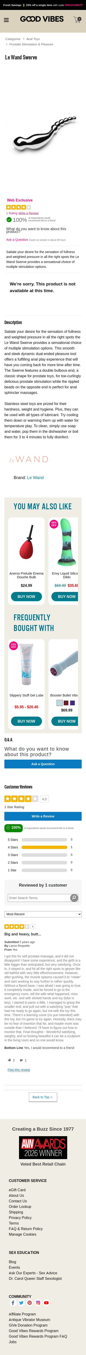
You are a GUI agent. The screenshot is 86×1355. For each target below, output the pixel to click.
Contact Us (18, 1201)
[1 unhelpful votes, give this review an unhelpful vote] (22, 1060)
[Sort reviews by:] (43, 914)
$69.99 (66, 710)
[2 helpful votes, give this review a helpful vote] (10, 1060)
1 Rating (11, 213)
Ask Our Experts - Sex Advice (33, 1273)
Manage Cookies (22, 1234)
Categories (12, 39)
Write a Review (29, 213)
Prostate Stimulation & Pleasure (31, 44)
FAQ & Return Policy (26, 1228)
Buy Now (26, 596)
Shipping (16, 1212)
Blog (12, 1261)
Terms (14, 1223)
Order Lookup (20, 1206)
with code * (43, 5)
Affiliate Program (22, 1314)
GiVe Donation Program (28, 1325)
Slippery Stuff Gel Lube (26, 695)
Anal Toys (33, 39)
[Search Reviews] (43, 898)
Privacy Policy (20, 1217)
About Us (16, 1195)
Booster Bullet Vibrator (66, 695)
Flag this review (19, 1070)
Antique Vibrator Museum (29, 1319)
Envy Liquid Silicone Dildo (67, 575)
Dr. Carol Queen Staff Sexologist (35, 1278)
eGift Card (17, 1190)
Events (14, 1267)
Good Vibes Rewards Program (33, 1330)
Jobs (13, 1342)
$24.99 (26, 585)
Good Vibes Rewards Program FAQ (38, 1336)
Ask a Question (17, 239)
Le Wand (35, 477)
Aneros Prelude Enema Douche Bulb (26, 575)
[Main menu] (6, 19)
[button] (59, 702)
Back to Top (43, 1097)
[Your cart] (76, 19)
